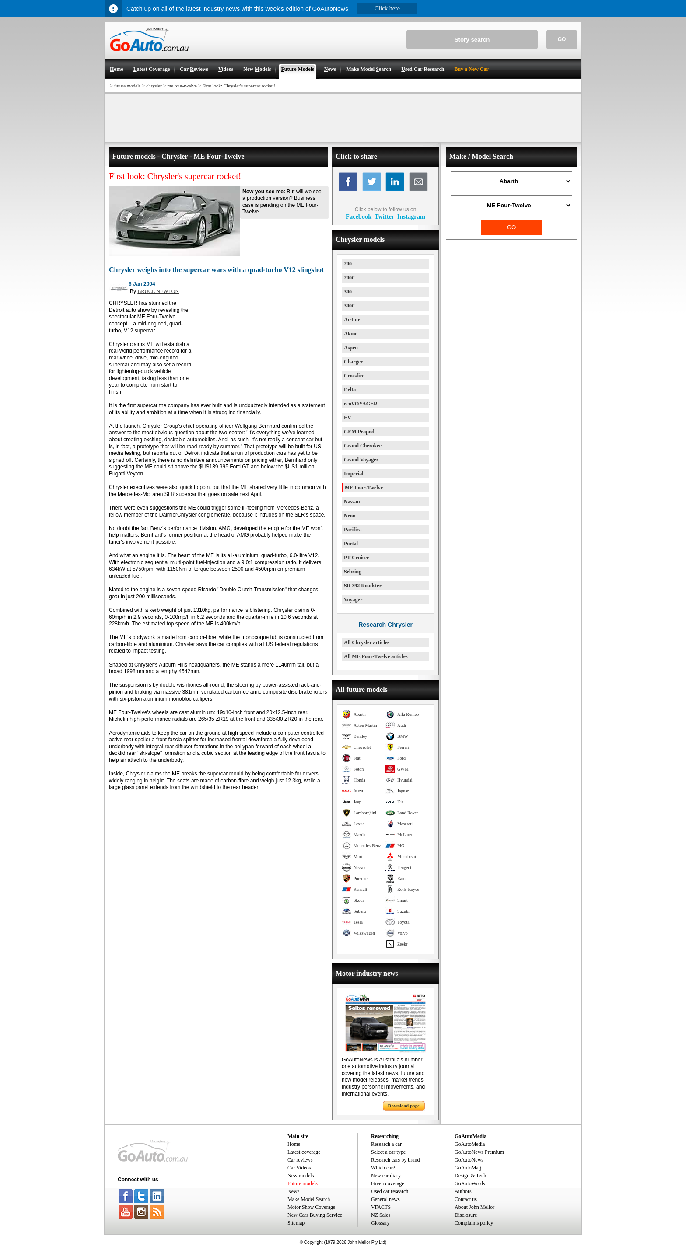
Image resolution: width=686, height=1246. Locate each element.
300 (348, 292)
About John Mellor (474, 1207)
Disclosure (466, 1215)
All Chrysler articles (366, 642)
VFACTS (381, 1207)
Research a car (386, 1144)
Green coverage (387, 1183)
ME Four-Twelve (364, 488)
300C (350, 306)
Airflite (352, 320)
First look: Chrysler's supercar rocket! (239, 85)
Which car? (383, 1168)
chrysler (153, 85)
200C (350, 278)
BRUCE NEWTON (158, 291)
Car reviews (300, 1160)
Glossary (380, 1223)
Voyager (353, 600)
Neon (350, 516)
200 (348, 264)
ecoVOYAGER (361, 404)
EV (347, 418)
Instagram (411, 216)
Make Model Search (308, 1199)
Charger (353, 362)
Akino (350, 334)
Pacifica (353, 530)
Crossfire (354, 376)
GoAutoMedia (470, 1144)
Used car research (389, 1191)
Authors (463, 1191)
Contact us (466, 1199)
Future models (302, 1183)
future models (127, 85)
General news (385, 1199)
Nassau (352, 502)
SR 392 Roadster (363, 586)
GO (562, 39)
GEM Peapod (359, 432)
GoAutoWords (470, 1183)
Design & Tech (470, 1176)
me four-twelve (182, 85)
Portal (351, 544)
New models (300, 1176)
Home (293, 1144)
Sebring (352, 572)
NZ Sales (380, 1215)
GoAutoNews (469, 1160)
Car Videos (299, 1168)
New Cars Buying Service (314, 1215)
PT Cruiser (356, 558)
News (293, 1191)
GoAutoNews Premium (479, 1152)
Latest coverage (304, 1152)
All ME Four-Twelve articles (376, 656)
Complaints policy (474, 1223)
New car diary (386, 1176)
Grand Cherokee (363, 446)
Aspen (351, 348)
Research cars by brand (395, 1160)
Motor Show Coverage (311, 1207)
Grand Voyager (361, 460)
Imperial (354, 474)
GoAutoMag (468, 1168)
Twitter (384, 216)
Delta (350, 390)
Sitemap (295, 1223)
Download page (404, 1105)
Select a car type (388, 1152)
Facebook (358, 216)
